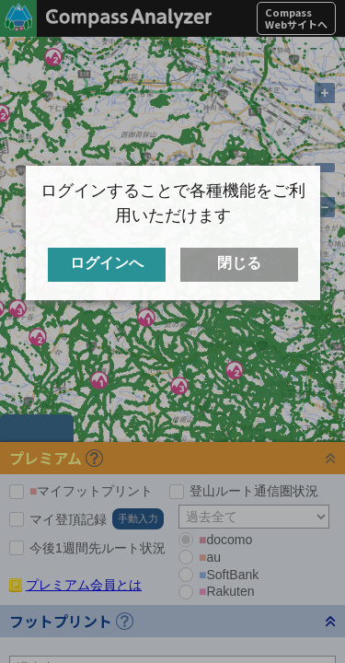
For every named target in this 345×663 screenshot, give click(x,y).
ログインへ (107, 264)
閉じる (239, 264)
